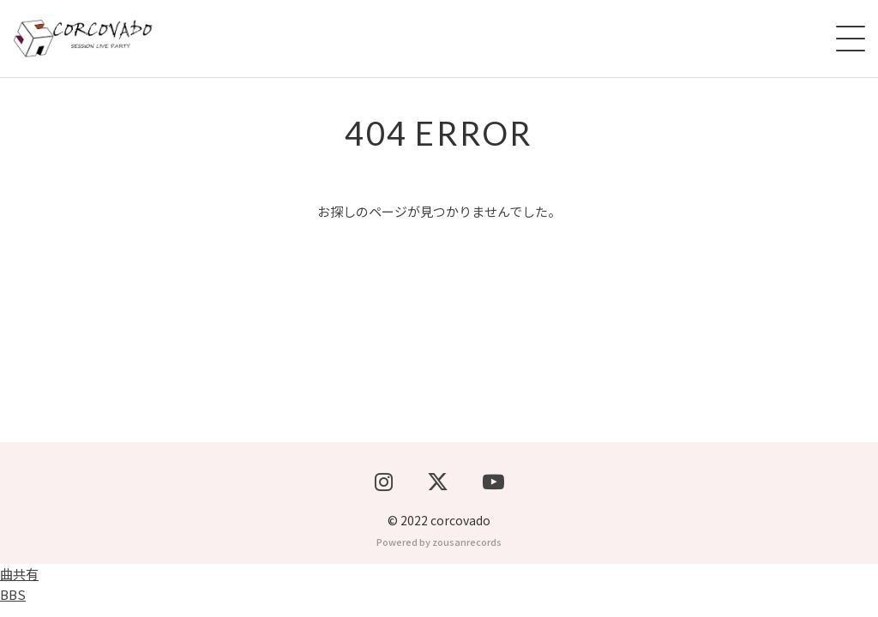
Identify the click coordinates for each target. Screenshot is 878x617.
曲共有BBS (19, 596)
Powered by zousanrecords (439, 553)
